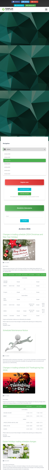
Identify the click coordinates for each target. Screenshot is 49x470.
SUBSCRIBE (24, 220)
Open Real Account (24, 193)
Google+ (34, 1)
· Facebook (16, 1)
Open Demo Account (24, 189)
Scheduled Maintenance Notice (15, 330)
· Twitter (25, 1)
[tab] (24, 149)
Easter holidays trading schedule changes (19, 441)
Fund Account (19, 5)
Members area (30, 5)
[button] (24, 149)
